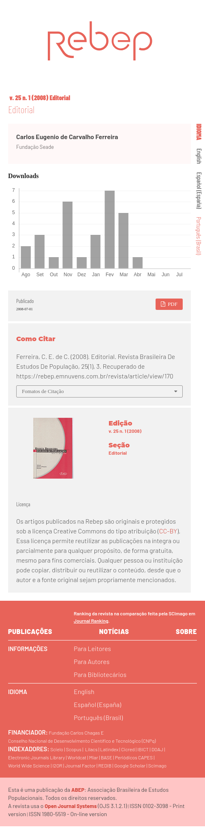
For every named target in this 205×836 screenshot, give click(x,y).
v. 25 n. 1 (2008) (28, 97)
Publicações (30, 631)
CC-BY (168, 531)
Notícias (114, 631)
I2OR (57, 765)
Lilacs (91, 749)
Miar (93, 757)
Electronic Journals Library (36, 757)
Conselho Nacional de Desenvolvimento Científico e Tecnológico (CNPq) (82, 741)
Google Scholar (129, 765)
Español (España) (199, 190)
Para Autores (91, 661)
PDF (172, 304)
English (199, 156)
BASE (106, 757)
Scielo (56, 749)
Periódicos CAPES (134, 757)
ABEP (77, 790)
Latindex (109, 749)
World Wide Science (29, 765)
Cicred (128, 749)
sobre (186, 631)
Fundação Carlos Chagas (74, 732)
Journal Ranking (91, 620)
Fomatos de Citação (43, 391)
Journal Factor (80, 765)
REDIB (104, 765)
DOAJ (157, 749)
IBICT (143, 749)
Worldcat (77, 757)
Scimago (157, 765)
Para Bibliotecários (100, 674)
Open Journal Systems (71, 806)
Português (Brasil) (199, 236)
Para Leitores (92, 648)
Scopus (73, 749)
